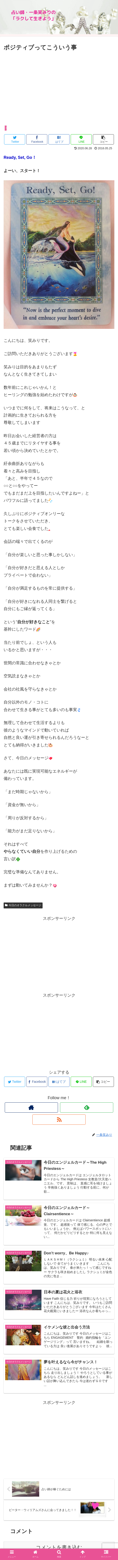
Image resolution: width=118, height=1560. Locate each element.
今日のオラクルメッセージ (23, 905)
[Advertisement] (59, 87)
